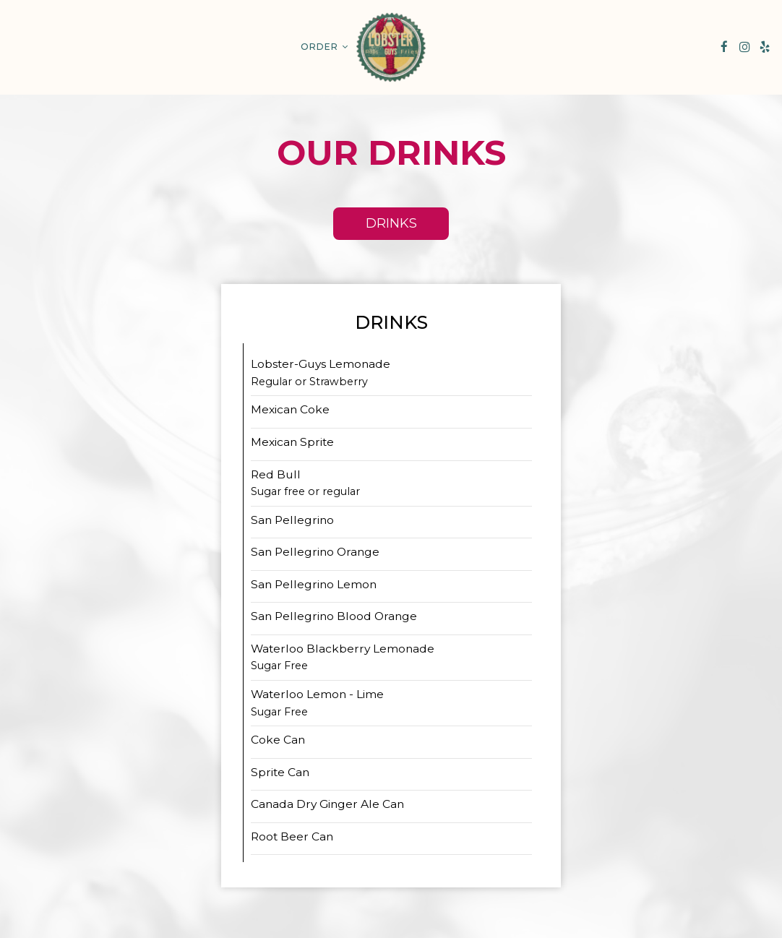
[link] (391, 47)
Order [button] (324, 46)
